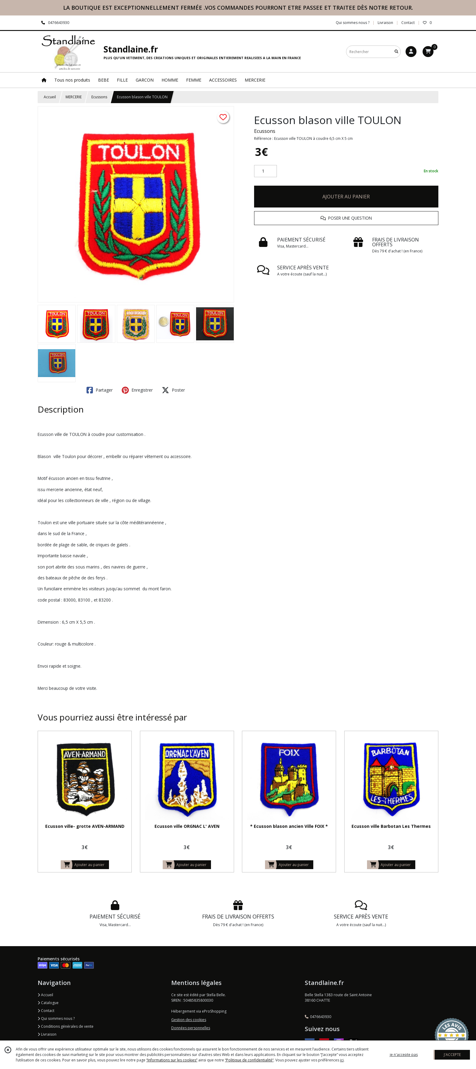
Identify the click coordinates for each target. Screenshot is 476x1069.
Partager (100, 390)
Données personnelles (190, 1027)
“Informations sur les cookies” (171, 1060)
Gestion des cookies (188, 1019)
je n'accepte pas (404, 1054)
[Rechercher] (396, 52)
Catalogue (48, 1002)
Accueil (50, 96)
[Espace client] (411, 51)
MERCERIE (74, 96)
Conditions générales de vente (65, 1026)
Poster (173, 390)
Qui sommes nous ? (56, 1018)
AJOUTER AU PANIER (346, 196)
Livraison (47, 1034)
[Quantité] (265, 171)
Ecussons (99, 96)
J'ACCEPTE (452, 1054)
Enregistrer (137, 390)
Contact (408, 22)
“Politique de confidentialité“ (249, 1060)
